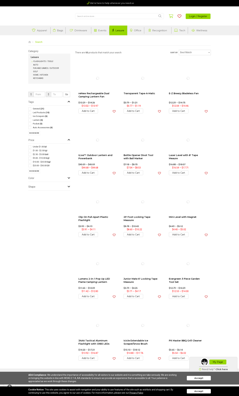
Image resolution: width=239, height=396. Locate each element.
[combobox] (195, 52)
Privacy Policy (136, 393)
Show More (34, 133)
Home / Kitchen (40, 75)
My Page (218, 362)
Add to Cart (88, 111)
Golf (35, 71)
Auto (35, 65)
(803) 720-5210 (143, 3)
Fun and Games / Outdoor (46, 68)
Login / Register (198, 16)
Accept (198, 378)
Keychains (38, 78)
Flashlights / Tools (43, 61)
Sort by (174, 53)
